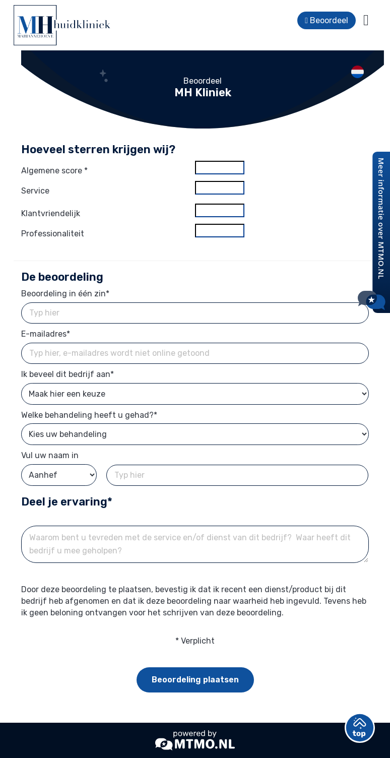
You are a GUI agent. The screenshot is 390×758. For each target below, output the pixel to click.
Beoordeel (326, 20)
